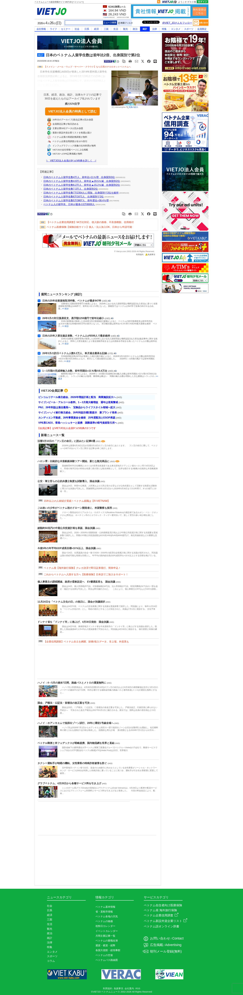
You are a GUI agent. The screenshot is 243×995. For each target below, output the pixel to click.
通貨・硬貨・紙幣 (105, 945)
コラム (51, 960)
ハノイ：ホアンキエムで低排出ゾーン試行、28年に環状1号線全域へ (76, 723)
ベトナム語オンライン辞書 (161, 926)
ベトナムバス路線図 (106, 960)
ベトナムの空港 (104, 955)
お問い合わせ (160, 938)
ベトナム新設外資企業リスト (165, 921)
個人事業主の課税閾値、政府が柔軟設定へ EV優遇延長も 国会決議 (77, 581)
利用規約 (140, 254)
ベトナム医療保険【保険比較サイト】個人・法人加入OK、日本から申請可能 (89, 227)
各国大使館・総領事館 (107, 950)
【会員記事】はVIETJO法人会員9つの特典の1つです (66, 428)
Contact (178, 938)
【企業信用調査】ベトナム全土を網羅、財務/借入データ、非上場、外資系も (86, 641)
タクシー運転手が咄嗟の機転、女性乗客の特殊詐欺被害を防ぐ (73, 763)
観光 (125, 29)
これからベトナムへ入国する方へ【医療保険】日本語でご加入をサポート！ (86, 574)
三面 (106, 29)
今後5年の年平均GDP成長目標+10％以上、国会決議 (67, 548)
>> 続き (65, 308)
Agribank (106, 17)
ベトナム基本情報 (105, 907)
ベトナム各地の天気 (106, 916)
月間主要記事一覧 (105, 936)
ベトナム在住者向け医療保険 (163, 905)
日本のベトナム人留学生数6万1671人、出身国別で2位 (73, 196)
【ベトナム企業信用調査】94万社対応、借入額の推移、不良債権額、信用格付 (90, 222)
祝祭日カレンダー (105, 926)
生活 (115, 29)
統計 (145, 29)
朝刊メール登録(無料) (166, 951)
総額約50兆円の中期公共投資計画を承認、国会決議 (66, 528)
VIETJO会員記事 (52, 390)
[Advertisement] (95, 274)
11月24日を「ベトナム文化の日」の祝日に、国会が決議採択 (72, 601)
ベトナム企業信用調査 (161, 915)
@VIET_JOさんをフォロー (177, 23)
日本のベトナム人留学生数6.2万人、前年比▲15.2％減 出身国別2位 (81, 185)
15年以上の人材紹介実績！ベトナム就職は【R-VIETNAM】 (77, 501)
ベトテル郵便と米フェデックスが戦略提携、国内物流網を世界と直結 (76, 743)
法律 (154, 29)
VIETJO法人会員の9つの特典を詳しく (71, 160)
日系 (86, 29)
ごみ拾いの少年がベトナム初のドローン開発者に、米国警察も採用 (75, 508)
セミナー (65, 29)
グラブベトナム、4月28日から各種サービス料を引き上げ (70, 783)
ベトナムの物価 (104, 921)
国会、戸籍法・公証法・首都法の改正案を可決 (64, 703)
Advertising (173, 945)
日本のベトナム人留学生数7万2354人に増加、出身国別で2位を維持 (81, 192)
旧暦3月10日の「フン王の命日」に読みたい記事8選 (67, 441)
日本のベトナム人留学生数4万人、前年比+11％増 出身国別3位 (79, 177)
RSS (137, 988)
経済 (96, 29)
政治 (135, 29)
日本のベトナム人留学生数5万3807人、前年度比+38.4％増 (76, 200)
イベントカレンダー (106, 931)
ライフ (53, 29)
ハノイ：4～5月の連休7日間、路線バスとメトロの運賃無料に (72, 682)
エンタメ (175, 29)
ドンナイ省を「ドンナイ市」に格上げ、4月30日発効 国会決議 (73, 622)
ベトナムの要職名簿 (106, 940)
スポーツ (188, 29)
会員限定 (202, 29)
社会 (77, 29)
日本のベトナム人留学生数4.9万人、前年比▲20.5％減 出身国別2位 (81, 181)
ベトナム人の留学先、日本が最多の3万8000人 (69, 204)
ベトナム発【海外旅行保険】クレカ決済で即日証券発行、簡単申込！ (82, 568)
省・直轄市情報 (104, 911)
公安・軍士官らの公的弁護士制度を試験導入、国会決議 (69, 481)
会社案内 (129, 988)
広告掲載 (156, 945)
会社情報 (41, 29)
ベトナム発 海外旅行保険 (160, 910)
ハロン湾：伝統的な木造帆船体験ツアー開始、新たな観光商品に (74, 461)
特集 (164, 29)
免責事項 (150, 254)
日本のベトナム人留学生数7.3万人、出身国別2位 (70, 189)
